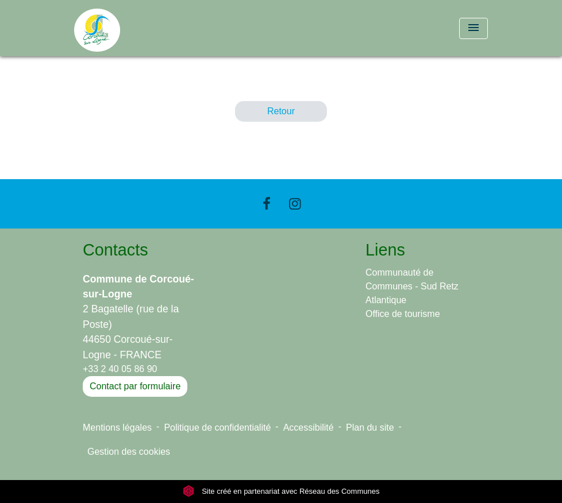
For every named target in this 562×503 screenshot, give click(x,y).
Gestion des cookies (128, 451)
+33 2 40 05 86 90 (120, 369)
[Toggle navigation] (473, 28)
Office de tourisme (402, 314)
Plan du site (370, 427)
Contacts (115, 250)
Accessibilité (308, 427)
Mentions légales (117, 427)
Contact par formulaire (135, 386)
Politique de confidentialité (217, 427)
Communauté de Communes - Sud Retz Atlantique (412, 286)
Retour (281, 111)
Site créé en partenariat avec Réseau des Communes (281, 491)
